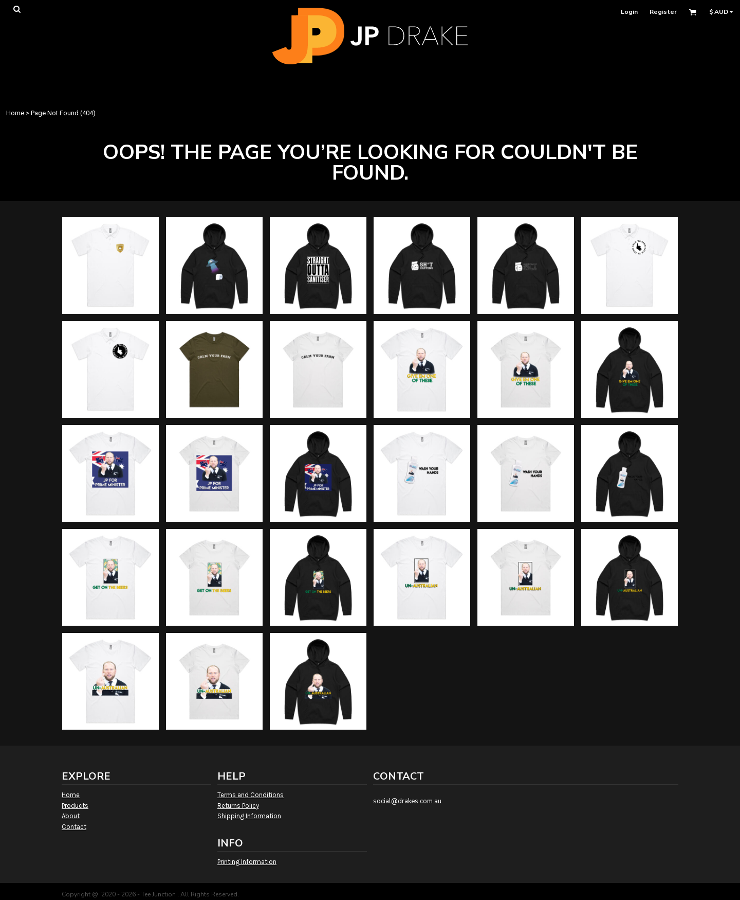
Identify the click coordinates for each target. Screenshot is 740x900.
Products (75, 805)
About (71, 816)
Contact (74, 827)
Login (629, 12)
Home (15, 113)
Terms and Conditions (250, 795)
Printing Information (246, 862)
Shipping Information (249, 816)
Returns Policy (238, 805)
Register (663, 12)
